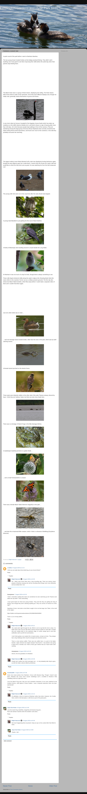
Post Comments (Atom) (16, 789)
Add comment (8, 741)
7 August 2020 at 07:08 (21, 672)
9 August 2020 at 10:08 (27, 729)
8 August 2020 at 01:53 (25, 651)
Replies (11, 576)
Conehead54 (10, 672)
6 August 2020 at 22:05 (29, 579)
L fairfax (9, 567)
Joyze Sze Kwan (11, 707)
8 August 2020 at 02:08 (29, 659)
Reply (8, 572)
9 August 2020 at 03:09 (29, 720)
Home (30, 786)
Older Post (53, 786)
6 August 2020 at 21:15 (18, 567)
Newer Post (7, 786)
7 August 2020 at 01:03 (21, 594)
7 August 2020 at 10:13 (29, 694)
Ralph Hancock (16, 579)
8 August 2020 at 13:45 (23, 707)
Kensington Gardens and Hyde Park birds (29, 8)
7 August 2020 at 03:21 (29, 625)
